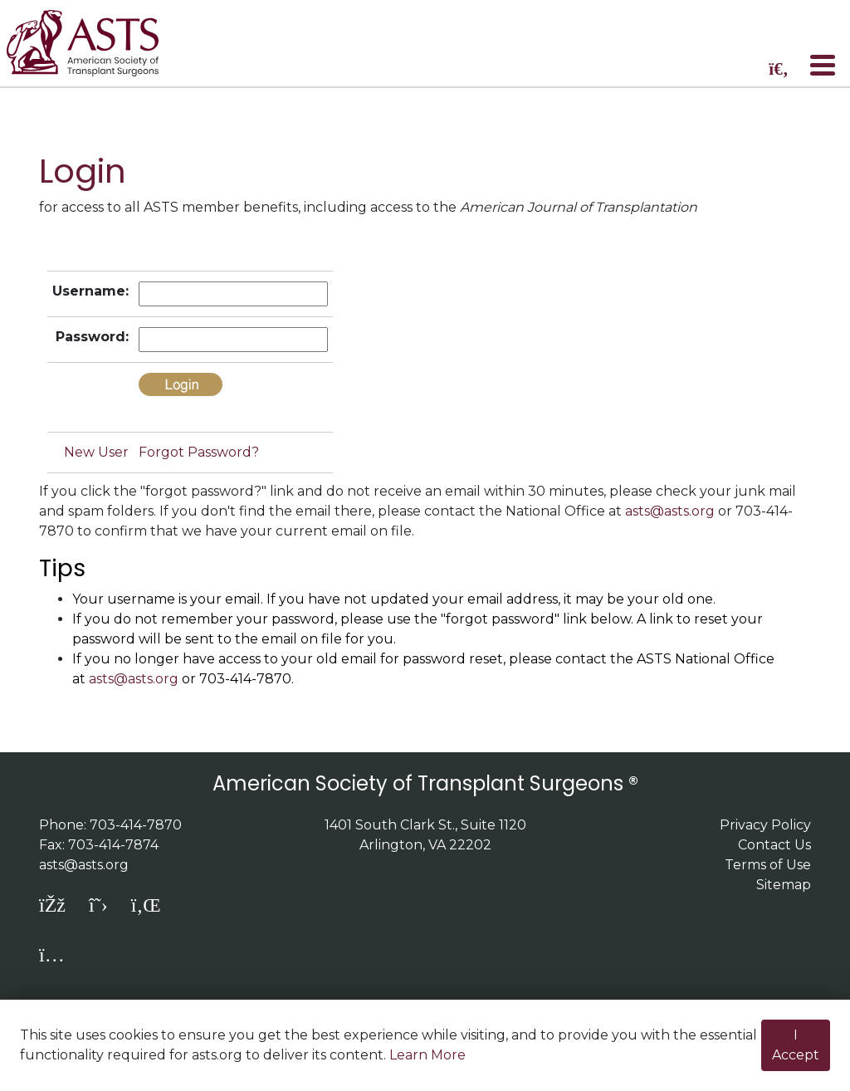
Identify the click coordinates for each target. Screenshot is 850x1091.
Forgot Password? (199, 452)
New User (96, 452)
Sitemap (783, 885)
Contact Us (774, 845)
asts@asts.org (670, 511)
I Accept (795, 1045)
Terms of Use (768, 865)
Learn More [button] (427, 1055)
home (94, 43)
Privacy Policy (765, 825)
